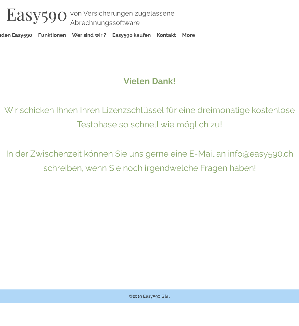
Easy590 (36, 13)
